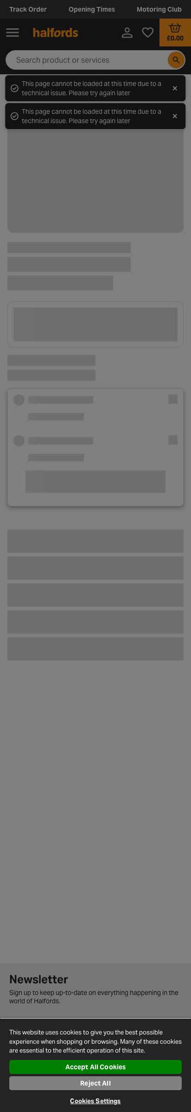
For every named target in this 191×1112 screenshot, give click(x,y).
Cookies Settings (95, 1101)
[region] (95, 1065)
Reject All (95, 1083)
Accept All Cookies (95, 1067)
